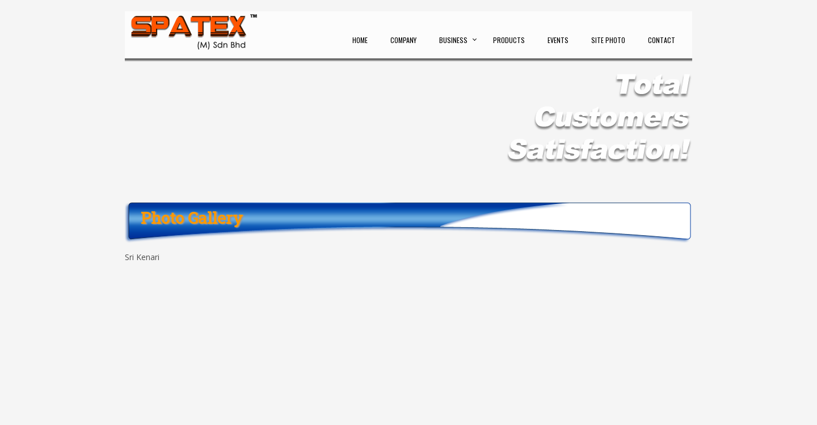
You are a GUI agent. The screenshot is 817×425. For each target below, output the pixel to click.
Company (403, 40)
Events (558, 40)
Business (453, 40)
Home (360, 40)
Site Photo (608, 40)
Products (509, 40)
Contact (661, 40)
